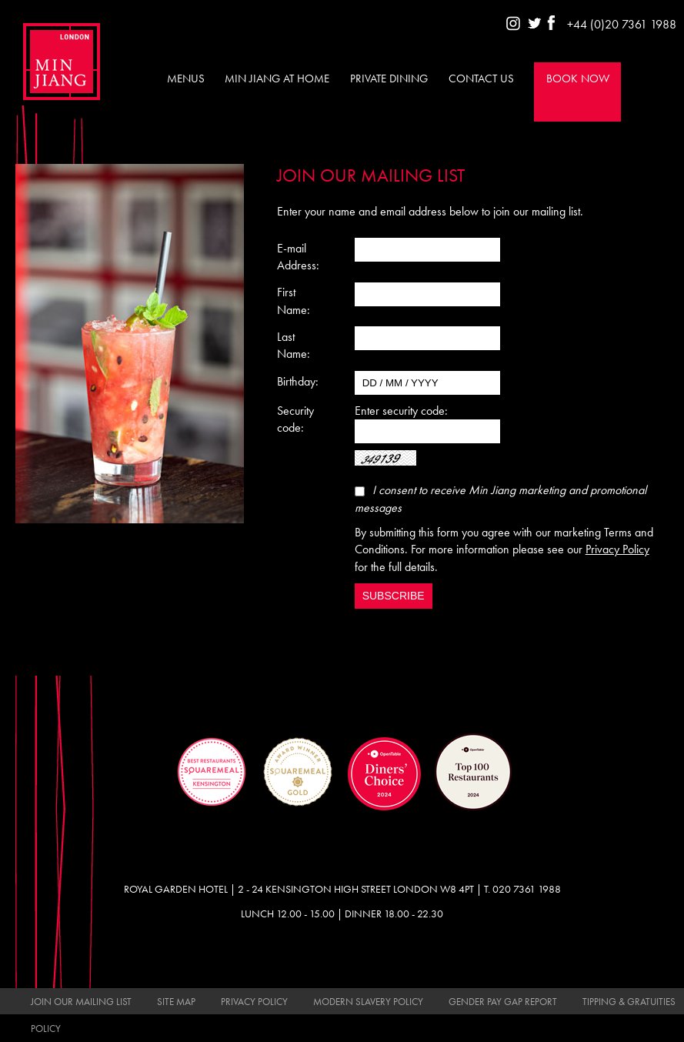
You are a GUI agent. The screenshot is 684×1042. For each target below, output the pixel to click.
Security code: (295, 419)
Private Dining (389, 78)
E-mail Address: (298, 256)
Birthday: (298, 381)
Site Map (176, 1001)
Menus (186, 78)
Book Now (577, 78)
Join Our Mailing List (81, 1001)
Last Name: (293, 345)
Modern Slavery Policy (368, 1001)
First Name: (293, 300)
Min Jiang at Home (277, 78)
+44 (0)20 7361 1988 (621, 24)
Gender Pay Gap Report (503, 1001)
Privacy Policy (617, 549)
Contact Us (481, 78)
